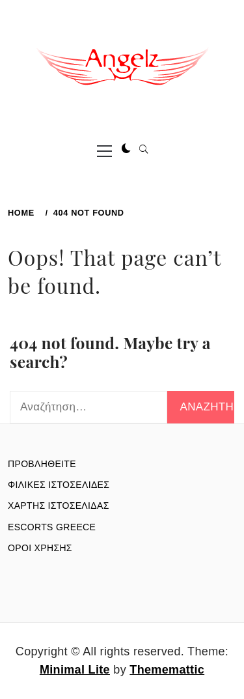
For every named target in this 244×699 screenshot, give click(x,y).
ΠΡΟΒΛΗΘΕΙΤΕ (42, 464)
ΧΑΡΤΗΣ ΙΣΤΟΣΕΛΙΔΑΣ (58, 505)
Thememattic (166, 669)
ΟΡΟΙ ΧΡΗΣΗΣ (40, 548)
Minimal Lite (75, 669)
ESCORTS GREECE (52, 527)
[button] (126, 149)
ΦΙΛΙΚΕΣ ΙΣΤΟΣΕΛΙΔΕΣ (58, 484)
